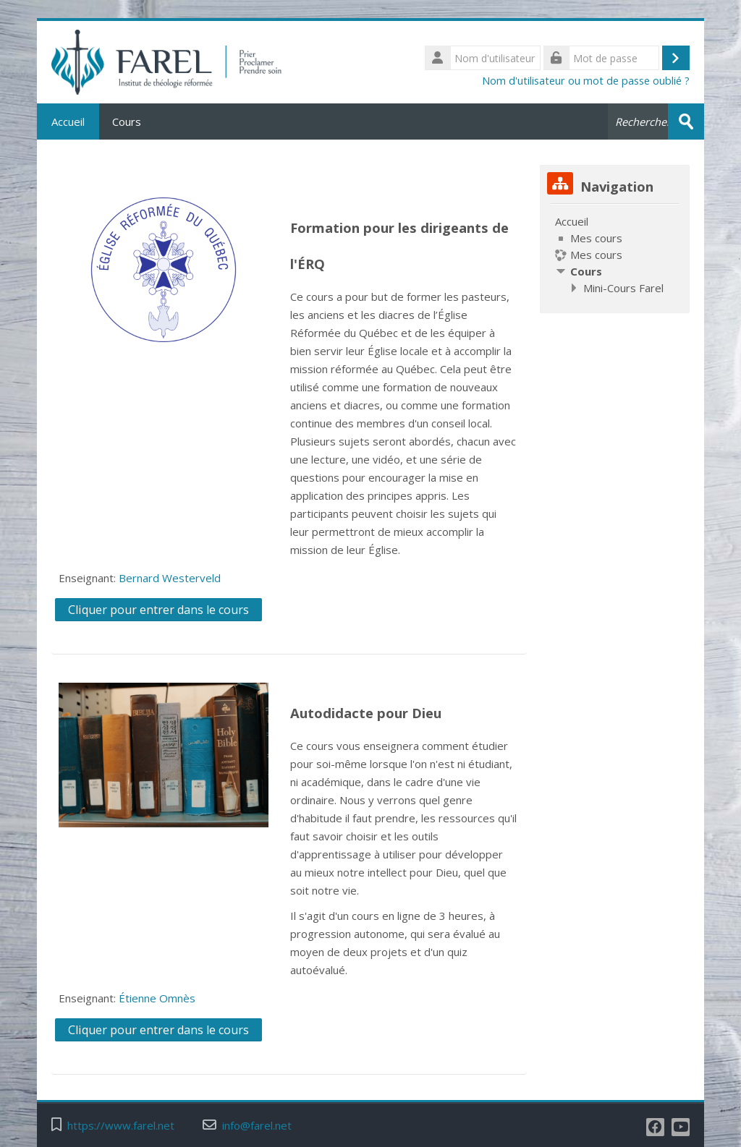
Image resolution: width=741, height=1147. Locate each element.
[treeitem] (614, 254)
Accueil (68, 121)
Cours (126, 121)
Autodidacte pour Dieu (365, 713)
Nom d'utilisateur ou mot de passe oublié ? (586, 81)
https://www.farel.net (120, 1125)
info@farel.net (257, 1125)
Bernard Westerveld (170, 578)
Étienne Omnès (157, 998)
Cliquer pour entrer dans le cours (158, 610)
